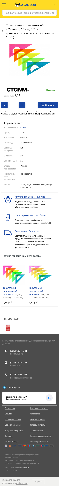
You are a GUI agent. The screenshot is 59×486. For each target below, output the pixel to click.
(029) (18, 350)
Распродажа (35, 414)
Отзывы (8, 414)
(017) (18, 374)
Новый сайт (24, 468)
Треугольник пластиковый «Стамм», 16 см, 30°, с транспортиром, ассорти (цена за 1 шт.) (30, 31)
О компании (10, 408)
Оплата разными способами (30, 215)
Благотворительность (39, 442)
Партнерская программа (40, 436)
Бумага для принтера (39, 408)
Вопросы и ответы (37, 425)
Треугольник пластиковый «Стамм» (10, 291)
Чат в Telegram (13, 387)
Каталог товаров (12, 442)
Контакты (9, 436)
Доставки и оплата (13, 419)
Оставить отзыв (36, 430)
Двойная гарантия (12, 425)
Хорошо (38, 481)
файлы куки (22, 483)
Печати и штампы (37, 419)
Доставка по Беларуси (27, 231)
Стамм (23, 127)
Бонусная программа (14, 430)
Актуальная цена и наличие (30, 196)
